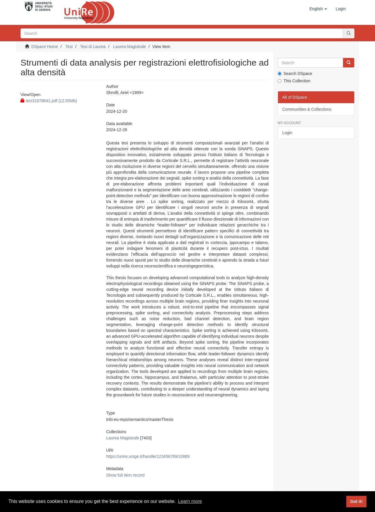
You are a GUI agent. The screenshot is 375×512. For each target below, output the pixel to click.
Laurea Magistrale (129, 46)
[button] (318, 8)
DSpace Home (44, 46)
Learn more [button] (190, 501)
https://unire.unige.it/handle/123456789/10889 (148, 456)
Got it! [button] (356, 501)
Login (287, 132)
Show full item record (125, 475)
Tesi (69, 46)
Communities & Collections (306, 109)
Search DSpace (295, 73)
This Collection (294, 80)
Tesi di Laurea (92, 46)
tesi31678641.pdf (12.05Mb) (49, 100)
